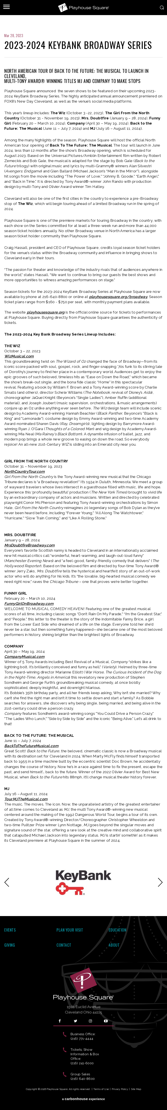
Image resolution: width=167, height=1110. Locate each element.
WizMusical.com (19, 356)
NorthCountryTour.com (24, 471)
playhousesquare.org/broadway (118, 297)
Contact (64, 945)
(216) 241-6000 (82, 1063)
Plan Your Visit (70, 930)
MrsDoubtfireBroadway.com (29, 545)
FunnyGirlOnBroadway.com (29, 603)
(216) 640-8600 (83, 1079)
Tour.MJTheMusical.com (25, 799)
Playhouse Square (83, 7)
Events (10, 930)
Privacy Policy (120, 1089)
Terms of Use (101, 1089)
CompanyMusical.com (24, 656)
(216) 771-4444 (82, 1039)
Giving (9, 945)
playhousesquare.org (46, 312)
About (114, 945)
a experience (83, 1099)
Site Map (136, 1089)
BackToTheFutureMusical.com (31, 746)
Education (117, 930)
